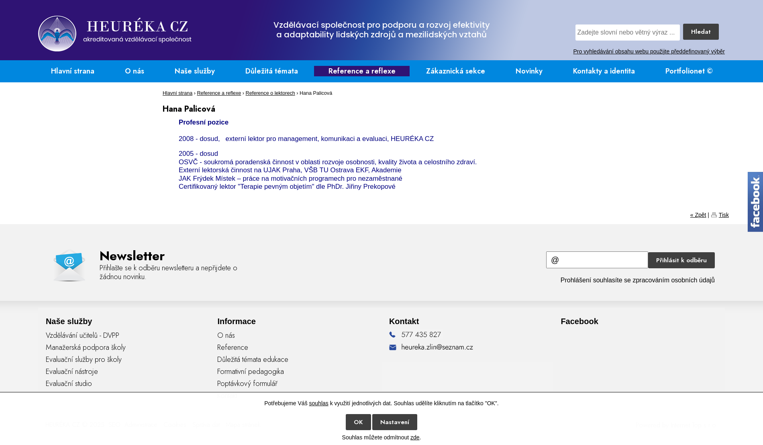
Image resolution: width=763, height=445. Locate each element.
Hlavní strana (72, 71)
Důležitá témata (271, 71)
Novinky (529, 71)
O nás (134, 71)
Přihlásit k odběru (681, 260)
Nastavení (394, 422)
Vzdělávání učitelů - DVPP (82, 335)
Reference (232, 347)
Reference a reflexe (362, 71)
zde (415, 437)
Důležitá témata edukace (252, 359)
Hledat (701, 31)
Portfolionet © (689, 71)
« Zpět (698, 215)
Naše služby (195, 71)
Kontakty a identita (604, 71)
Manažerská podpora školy (86, 347)
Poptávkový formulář (247, 383)
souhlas (318, 403)
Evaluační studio (69, 383)
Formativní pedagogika (250, 371)
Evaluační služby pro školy (84, 359)
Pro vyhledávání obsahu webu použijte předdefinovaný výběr (649, 51)
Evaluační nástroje (72, 371)
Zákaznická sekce (455, 71)
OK (358, 422)
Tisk (724, 215)
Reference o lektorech (270, 93)
